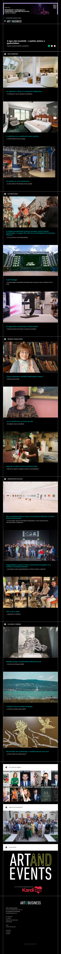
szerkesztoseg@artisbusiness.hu (14, 909)
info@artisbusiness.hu (11, 913)
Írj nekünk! (8, 918)
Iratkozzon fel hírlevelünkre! (16, 807)
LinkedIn (8, 933)
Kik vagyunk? (9, 916)
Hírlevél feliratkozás (11, 926)
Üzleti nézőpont (13, 54)
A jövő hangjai (11, 280)
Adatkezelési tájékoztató (12, 920)
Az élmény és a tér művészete (17, 181)
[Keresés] (4, 18)
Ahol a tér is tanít (12, 611)
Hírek (7, 925)
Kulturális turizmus (14, 624)
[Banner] (30, 7)
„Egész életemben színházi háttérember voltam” (24, 376)
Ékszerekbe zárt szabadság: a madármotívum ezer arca (27, 751)
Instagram (8, 932)
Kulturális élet (13, 194)
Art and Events (12, 847)
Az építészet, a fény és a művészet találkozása (24, 91)
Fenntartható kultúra (15, 479)
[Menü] (5, 21)
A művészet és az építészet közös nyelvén (22, 136)
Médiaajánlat (9, 921)
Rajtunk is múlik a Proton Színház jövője (21, 466)
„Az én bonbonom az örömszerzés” (20, 421)
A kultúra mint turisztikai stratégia (19, 706)
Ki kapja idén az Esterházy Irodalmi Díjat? (22, 326)
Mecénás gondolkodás (15, 339)
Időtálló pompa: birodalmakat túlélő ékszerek (23, 662)
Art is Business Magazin (15, 767)
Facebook (8, 930)
